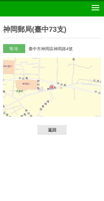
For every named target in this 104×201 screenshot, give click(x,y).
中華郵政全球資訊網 (34, 9)
